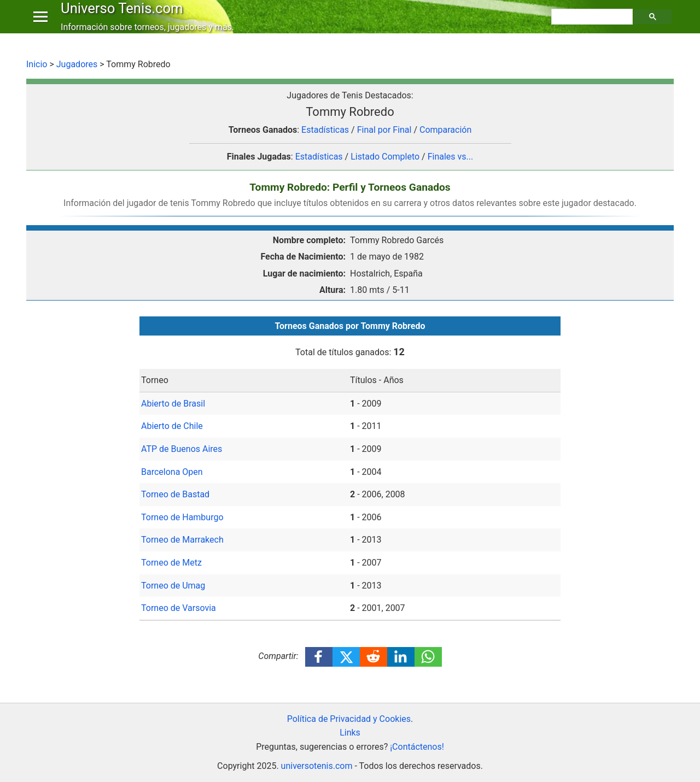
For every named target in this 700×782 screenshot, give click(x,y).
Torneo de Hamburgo (182, 517)
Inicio (36, 64)
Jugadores (77, 64)
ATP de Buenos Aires (181, 449)
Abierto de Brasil (173, 403)
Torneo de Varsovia (178, 608)
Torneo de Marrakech (182, 539)
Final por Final (384, 130)
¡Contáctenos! (417, 747)
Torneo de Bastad (175, 494)
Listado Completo (385, 156)
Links (350, 732)
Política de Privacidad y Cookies (349, 719)
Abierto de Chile (172, 426)
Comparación (445, 130)
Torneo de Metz (171, 562)
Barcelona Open (172, 472)
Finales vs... (451, 156)
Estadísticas (325, 130)
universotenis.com (317, 766)
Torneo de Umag (173, 585)
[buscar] (593, 28)
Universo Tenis (124, 18)
